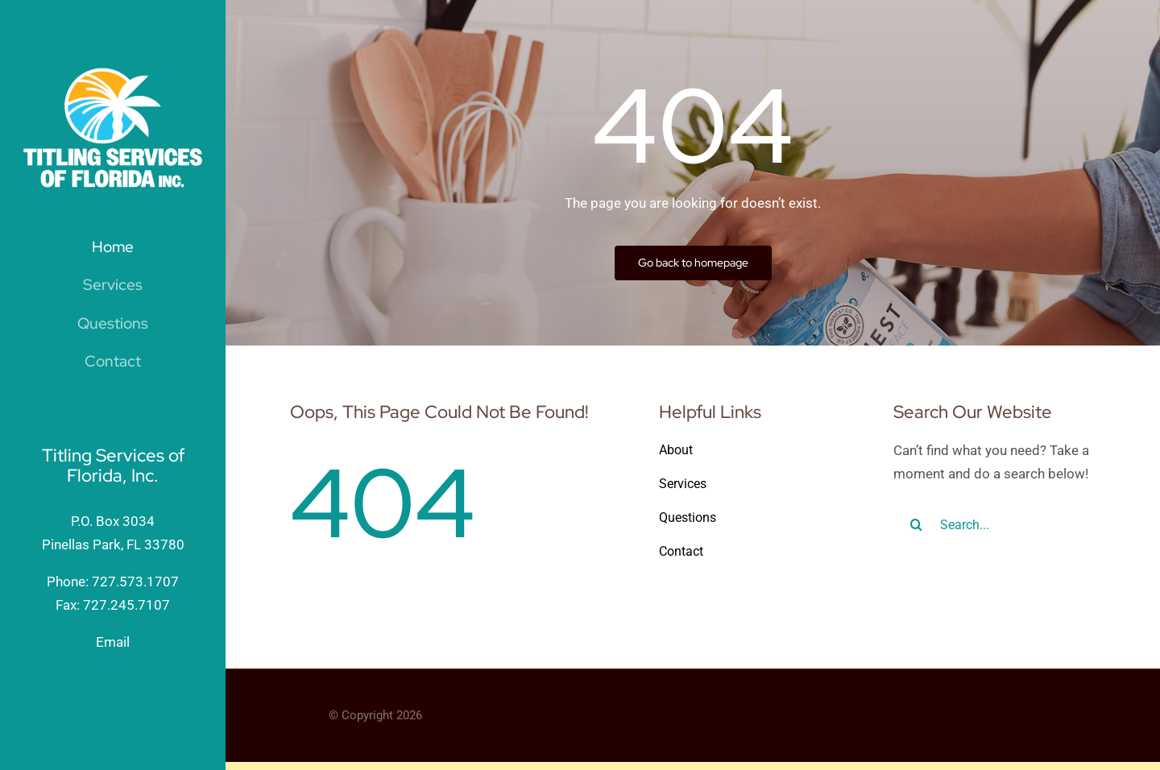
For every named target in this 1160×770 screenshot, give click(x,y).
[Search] (916, 524)
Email (113, 642)
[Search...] (994, 524)
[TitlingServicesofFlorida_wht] (113, 74)
